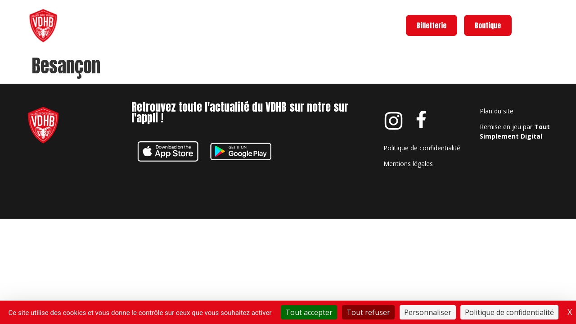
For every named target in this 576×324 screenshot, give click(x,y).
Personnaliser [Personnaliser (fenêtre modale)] (427, 312)
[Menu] (528, 25)
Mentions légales (408, 163)
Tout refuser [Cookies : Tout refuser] (368, 312)
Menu (556, 24)
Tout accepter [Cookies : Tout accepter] (309, 312)
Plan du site (496, 111)
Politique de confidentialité (421, 148)
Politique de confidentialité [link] (509, 312)
